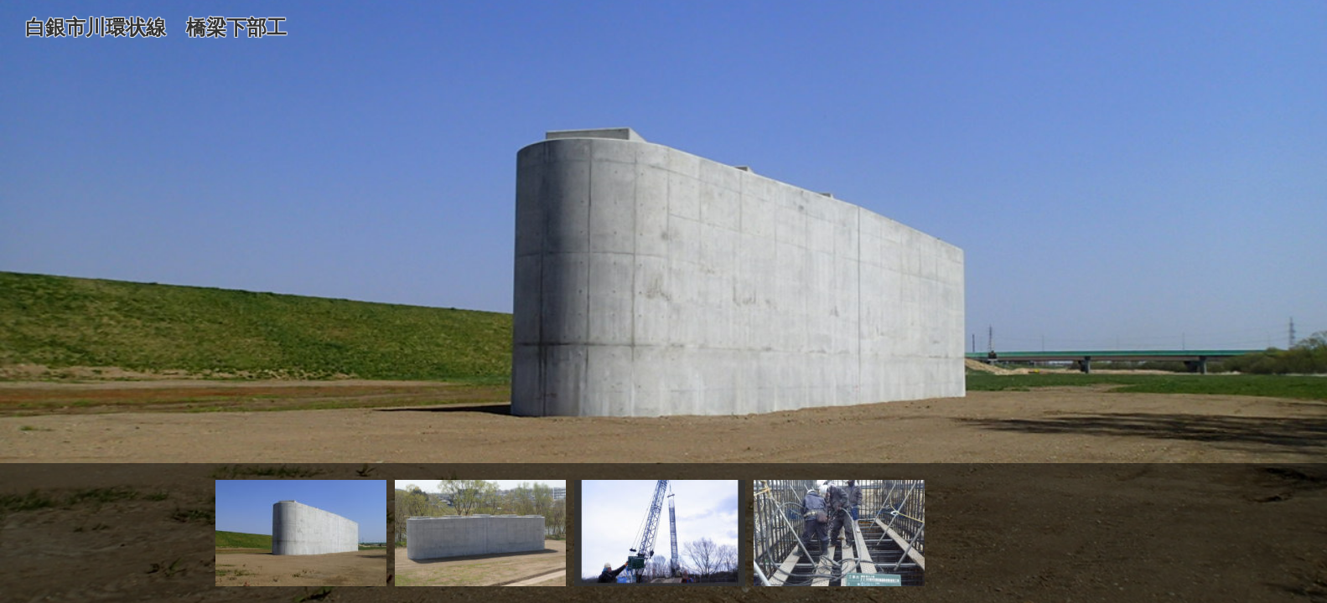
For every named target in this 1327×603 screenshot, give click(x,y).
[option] (663, 301)
